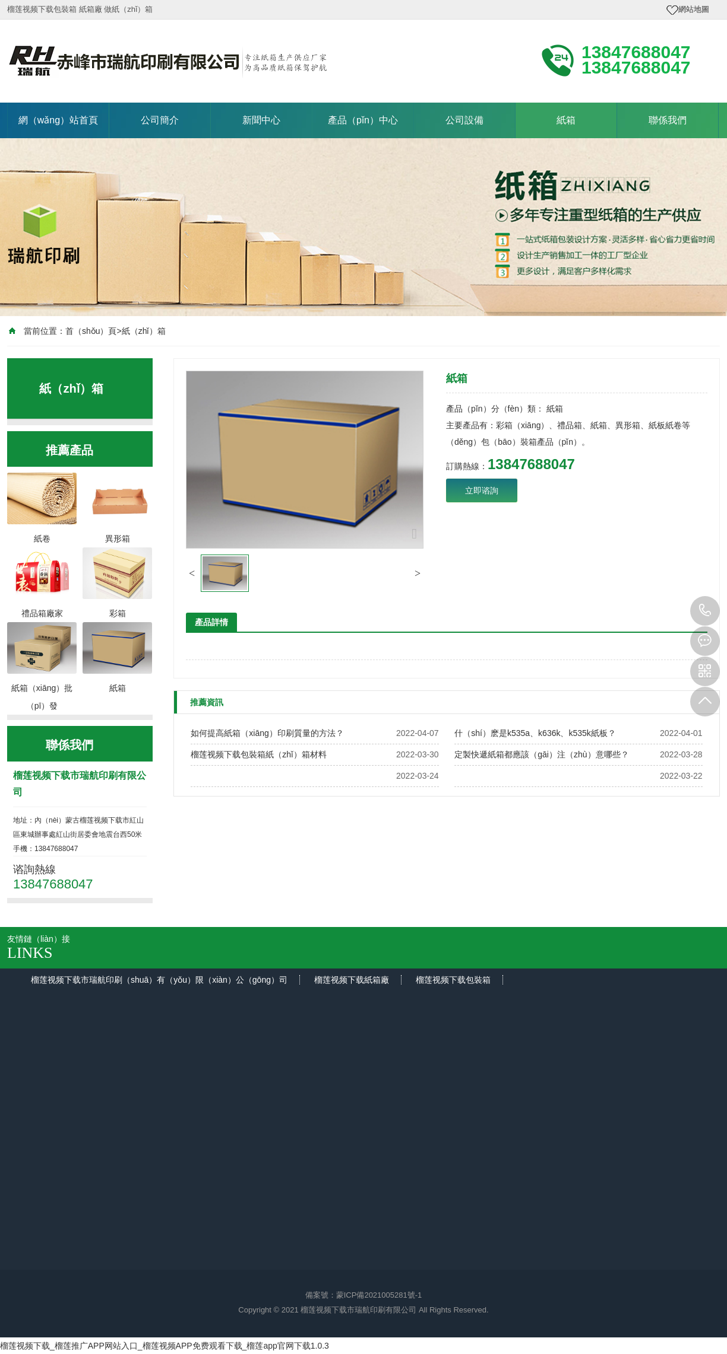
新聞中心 (261, 120)
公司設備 (464, 120)
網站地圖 (693, 9)
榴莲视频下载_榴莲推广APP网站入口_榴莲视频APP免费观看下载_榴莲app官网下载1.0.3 (164, 1345)
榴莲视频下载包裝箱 (453, 980)
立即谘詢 (481, 490)
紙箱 (566, 120)
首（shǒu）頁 (91, 331)
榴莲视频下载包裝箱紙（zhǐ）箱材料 (259, 754)
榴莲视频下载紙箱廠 (351, 980)
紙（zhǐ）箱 (144, 331)
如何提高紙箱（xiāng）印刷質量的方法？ (267, 733)
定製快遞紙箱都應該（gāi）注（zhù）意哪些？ (541, 754)
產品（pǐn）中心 (363, 120)
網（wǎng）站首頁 (58, 120)
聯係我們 (668, 120)
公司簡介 (160, 120)
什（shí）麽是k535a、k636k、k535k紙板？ (535, 733)
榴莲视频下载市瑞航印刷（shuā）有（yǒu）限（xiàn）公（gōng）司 (159, 980)
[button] (192, 573)
